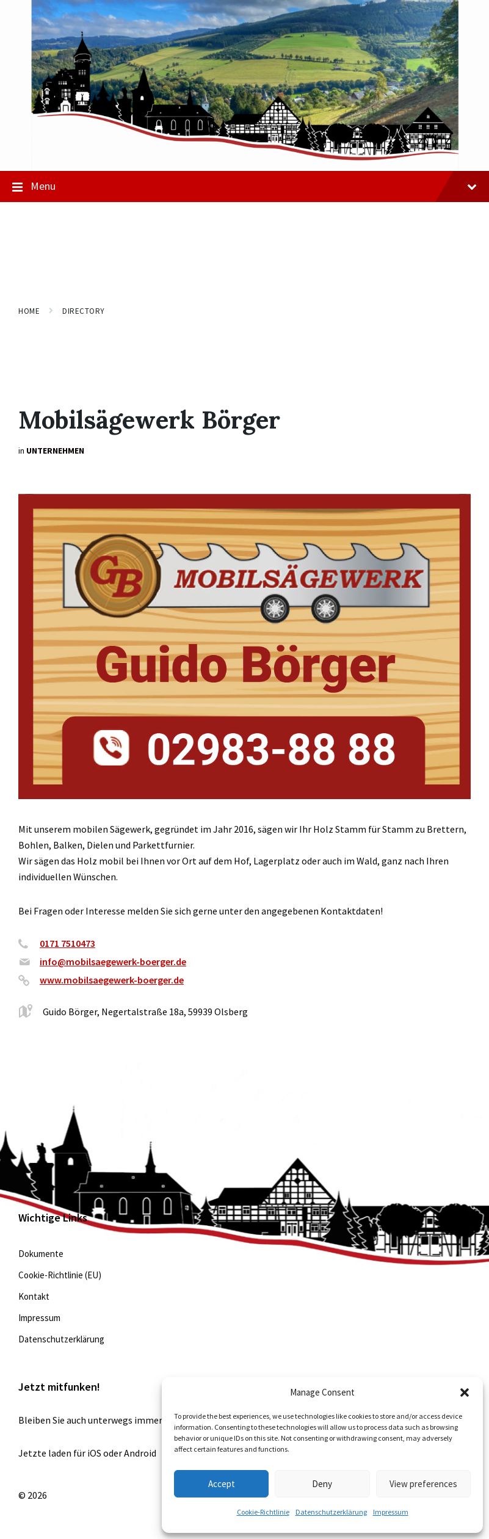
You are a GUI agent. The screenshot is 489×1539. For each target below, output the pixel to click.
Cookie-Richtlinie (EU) (59, 1275)
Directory (83, 311)
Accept (221, 1484)
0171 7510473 (67, 943)
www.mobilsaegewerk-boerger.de (112, 980)
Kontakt (33, 1296)
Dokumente (40, 1253)
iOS (94, 1453)
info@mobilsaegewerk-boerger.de (113, 961)
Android (140, 1453)
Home (29, 311)
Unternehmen (55, 450)
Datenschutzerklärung (331, 1511)
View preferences (423, 1484)
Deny (322, 1484)
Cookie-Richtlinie (263, 1511)
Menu (244, 187)
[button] (464, 1392)
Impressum (390, 1511)
